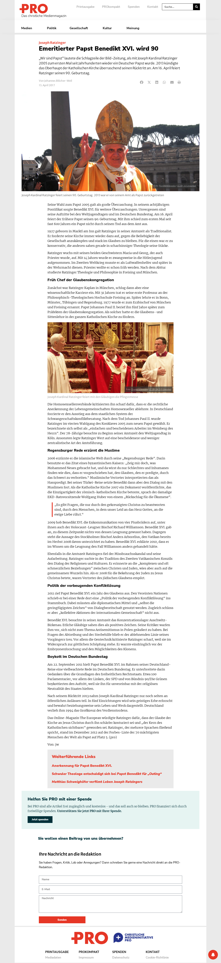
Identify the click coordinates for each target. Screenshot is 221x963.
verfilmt (97, 782)
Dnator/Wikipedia (139, 389)
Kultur (108, 28)
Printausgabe (85, 7)
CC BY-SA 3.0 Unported (160, 389)
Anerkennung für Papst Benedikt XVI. (82, 766)
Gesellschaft (80, 28)
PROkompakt (111, 7)
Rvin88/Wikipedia (167, 185)
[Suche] (196, 7)
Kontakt (152, 7)
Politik (51, 28)
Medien (27, 28)
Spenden (134, 7)
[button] (141, 82)
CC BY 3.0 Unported (186, 185)
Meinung (134, 28)
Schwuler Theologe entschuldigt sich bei (107, 774)
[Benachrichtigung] (213, 955)
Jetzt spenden (40, 819)
